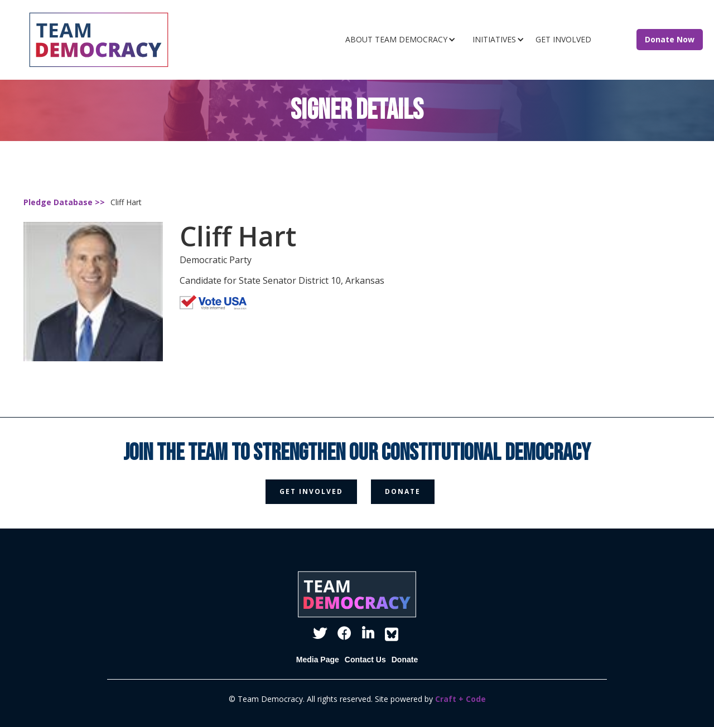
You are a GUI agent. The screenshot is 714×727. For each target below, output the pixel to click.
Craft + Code (460, 699)
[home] (129, 40)
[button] (403, 39)
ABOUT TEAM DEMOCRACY (396, 39)
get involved (311, 491)
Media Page (317, 659)
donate (403, 491)
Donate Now (669, 39)
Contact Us (365, 659)
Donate (405, 659)
